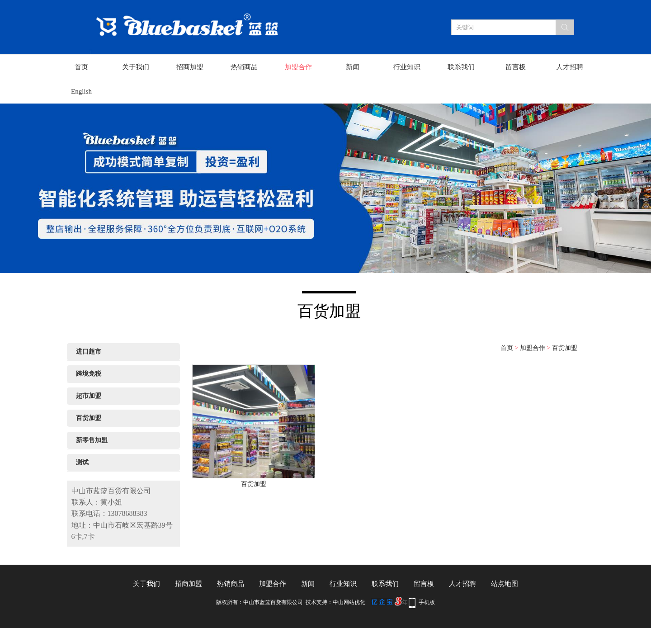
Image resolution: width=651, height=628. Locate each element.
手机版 (427, 602)
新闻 (352, 67)
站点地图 (504, 583)
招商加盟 (189, 67)
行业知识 (406, 67)
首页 (81, 67)
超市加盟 (88, 395)
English (81, 91)
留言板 (515, 67)
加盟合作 (298, 67)
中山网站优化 (349, 602)
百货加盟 (88, 418)
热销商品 (244, 67)
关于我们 (135, 67)
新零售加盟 (92, 440)
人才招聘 (569, 67)
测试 (82, 462)
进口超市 (88, 351)
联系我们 (461, 67)
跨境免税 (88, 373)
